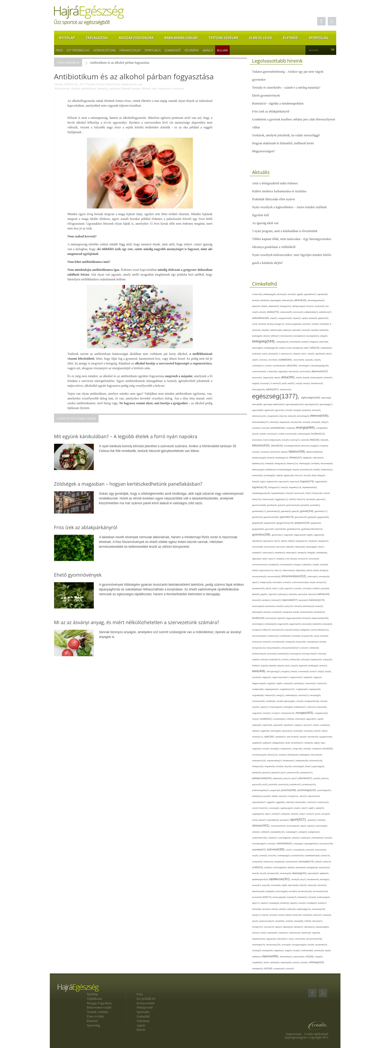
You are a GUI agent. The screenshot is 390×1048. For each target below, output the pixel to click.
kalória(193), (323, 594)
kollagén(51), (305, 630)
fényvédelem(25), (306, 470)
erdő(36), (263, 434)
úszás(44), (289, 921)
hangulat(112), (302, 541)
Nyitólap (67, 38)
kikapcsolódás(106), (320, 618)
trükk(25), (274, 909)
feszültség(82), (269, 475)
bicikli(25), (305, 342)
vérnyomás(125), (274, 944)
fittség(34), (321, 475)
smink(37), (311, 814)
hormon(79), (303, 559)
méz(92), (256, 707)
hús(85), (316, 565)
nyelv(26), (304, 737)
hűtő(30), (255, 570)
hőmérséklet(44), (287, 565)
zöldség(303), (317, 962)
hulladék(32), (307, 565)
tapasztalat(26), (314, 873)
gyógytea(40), (316, 523)
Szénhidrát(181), (285, 843)
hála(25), (284, 541)
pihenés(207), (306, 778)
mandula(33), (288, 683)
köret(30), (323, 642)
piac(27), (294, 778)
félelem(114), (293, 463)
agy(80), (300, 294)
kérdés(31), (267, 612)
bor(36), (289, 348)
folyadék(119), (295, 487)
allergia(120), (286, 306)
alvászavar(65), (286, 312)
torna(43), (303, 903)
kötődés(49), (315, 648)
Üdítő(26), (308, 921)
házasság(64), (312, 547)
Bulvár (222, 50)
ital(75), (268, 588)
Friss (59, 50)
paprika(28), (276, 772)
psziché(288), (289, 790)
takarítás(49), (301, 867)
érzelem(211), (318, 433)
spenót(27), (262, 820)
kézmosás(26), (271, 618)
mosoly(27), (276, 713)
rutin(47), (304, 808)
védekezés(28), (295, 933)
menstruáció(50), (259, 701)
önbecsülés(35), (316, 755)
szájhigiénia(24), (314, 832)
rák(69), (275, 796)
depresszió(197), (319, 371)
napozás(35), (278, 725)
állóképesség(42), (299, 306)
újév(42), (255, 921)
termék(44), (293, 891)
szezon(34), (310, 850)
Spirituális (153, 50)
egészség (114, 88)
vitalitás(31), (257, 957)
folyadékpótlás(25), (278, 493)
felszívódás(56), (327, 463)
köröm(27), (305, 648)
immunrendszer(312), (294, 576)
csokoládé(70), (258, 366)
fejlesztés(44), (318, 458)
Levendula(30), (304, 671)
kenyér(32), (319, 606)
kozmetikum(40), (279, 642)
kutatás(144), (316, 659)
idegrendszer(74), (266, 570)
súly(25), (303, 826)
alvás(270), (273, 311)
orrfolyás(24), (317, 749)
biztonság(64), (258, 348)
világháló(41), (279, 950)
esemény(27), (295, 440)
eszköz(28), (305, 440)
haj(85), (310, 535)
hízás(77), (272, 559)
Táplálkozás (97, 38)
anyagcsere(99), (285, 318)
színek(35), (263, 855)
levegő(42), (286, 671)
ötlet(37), (308, 766)
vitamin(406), (271, 956)
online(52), (307, 749)
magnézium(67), (296, 677)
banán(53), (306, 330)
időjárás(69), (301, 570)
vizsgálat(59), (257, 962)
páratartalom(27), (306, 772)
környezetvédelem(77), (291, 648)
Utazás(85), (299, 921)
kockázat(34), (327, 624)
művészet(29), (300, 719)
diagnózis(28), (268, 378)
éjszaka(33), (307, 410)
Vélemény (191, 50)
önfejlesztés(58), (302, 761)
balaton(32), (287, 330)
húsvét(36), (324, 565)
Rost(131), (264, 808)
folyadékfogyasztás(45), (261, 493)
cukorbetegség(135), (319, 365)
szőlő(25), (318, 862)
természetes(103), (321, 891)
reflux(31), (303, 796)
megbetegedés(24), (272, 689)
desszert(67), (257, 378)
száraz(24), (296, 838)
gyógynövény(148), (285, 523)
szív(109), (272, 855)
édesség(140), (259, 389)
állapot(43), (257, 306)
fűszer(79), (301, 499)
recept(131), (294, 796)
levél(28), (294, 671)
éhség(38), (297, 410)
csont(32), (269, 366)
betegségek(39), (283, 342)
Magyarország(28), (259, 683)
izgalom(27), (289, 588)
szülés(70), (327, 862)
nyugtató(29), (257, 743)
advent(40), (292, 294)
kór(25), (317, 636)
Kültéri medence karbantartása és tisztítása (279, 191)
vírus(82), (296, 950)
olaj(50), (317, 743)
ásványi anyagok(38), (293, 324)
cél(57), (304, 354)
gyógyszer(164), (303, 523)
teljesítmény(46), (259, 891)
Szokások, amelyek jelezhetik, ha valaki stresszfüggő (286, 135)
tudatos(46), (291, 909)
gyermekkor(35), (301, 517)
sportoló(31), (313, 820)
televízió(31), (322, 885)
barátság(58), (257, 336)
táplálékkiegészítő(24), (260, 879)
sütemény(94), (322, 826)
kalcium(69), (303, 594)
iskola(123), (321, 582)
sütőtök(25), (265, 832)
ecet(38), (299, 383)
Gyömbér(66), (281, 529)
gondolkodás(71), (259, 511)
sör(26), (255, 820)
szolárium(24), (268, 862)
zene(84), (304, 963)
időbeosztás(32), (289, 570)
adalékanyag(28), (270, 294)
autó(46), (315, 324)
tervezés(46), (257, 897)
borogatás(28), (298, 348)
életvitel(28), (274, 422)
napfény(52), (257, 725)
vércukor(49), (300, 939)
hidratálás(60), (321, 553)
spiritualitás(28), (273, 820)
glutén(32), (282, 505)
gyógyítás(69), (258, 523)
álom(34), (263, 312)
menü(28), (300, 701)
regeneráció (164, 88)
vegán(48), (316, 933)
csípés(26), (309, 360)
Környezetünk (105, 50)
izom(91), (298, 589)
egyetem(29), (269, 410)
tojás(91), (294, 903)
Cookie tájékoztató (316, 1034)
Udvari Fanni (104, 84)
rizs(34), (255, 808)
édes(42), (307, 383)
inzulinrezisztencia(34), (300, 582)
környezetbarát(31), (274, 648)
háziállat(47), (257, 553)
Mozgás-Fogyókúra (136, 38)
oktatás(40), (309, 743)
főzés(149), (317, 493)
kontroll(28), (296, 636)
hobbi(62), (281, 559)
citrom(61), (263, 360)
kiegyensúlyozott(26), (294, 618)
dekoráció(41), (294, 371)
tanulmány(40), (286, 873)
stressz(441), (261, 825)
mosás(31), (267, 713)
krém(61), (286, 659)
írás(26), (312, 582)
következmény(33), (259, 654)
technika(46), (276, 885)
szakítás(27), (273, 838)
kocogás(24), (257, 630)
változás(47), (299, 927)
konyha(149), (307, 636)
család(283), (285, 359)
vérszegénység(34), (299, 945)
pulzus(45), (267, 796)
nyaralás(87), (281, 737)
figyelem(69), (289, 475)
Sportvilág (319, 38)
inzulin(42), (287, 582)
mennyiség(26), (315, 695)
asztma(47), (307, 324)
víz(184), (310, 956)
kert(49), (296, 612)
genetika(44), (272, 505)
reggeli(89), (281, 802)
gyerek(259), (307, 511)
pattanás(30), (278, 778)
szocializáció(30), (298, 855)
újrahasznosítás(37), (267, 921)
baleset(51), (297, 330)
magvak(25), (308, 677)
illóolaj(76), (324, 570)
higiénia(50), (257, 559)
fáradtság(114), (282, 457)
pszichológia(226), (307, 790)
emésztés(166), (278, 428)
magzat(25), (271, 683)
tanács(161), (325, 867)
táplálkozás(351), (280, 879)
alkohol (75, 88)
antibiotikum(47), (325, 312)
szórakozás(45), (291, 862)
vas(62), (263, 933)
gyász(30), (296, 511)
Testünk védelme (223, 38)
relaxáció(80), (301, 802)
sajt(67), (312, 808)
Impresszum (294, 1034)
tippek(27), (265, 903)
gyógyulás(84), (258, 529)
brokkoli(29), (257, 354)
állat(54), (265, 306)
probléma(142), (309, 784)
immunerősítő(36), (274, 576)
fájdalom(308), (297, 451)
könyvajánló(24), (313, 642)
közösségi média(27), (310, 654)
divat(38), (306, 378)
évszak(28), (265, 452)
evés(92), (256, 452)
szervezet (178, 88)
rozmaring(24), (274, 808)
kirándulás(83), (271, 624)
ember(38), (266, 428)
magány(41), (267, 677)
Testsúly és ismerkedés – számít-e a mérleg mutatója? (286, 87)
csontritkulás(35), (279, 366)
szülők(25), (268, 867)
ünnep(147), (258, 927)
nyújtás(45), (267, 743)
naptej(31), (299, 725)
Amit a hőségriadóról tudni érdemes (275, 183)
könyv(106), (301, 642)
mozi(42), (256, 719)
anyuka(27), (297, 318)
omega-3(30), (297, 749)
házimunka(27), (268, 553)
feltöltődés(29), (271, 470)
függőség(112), (282, 499)
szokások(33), (257, 862)
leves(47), (314, 671)
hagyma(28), (289, 535)
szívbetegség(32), (284, 855)
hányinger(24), (323, 541)
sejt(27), (268, 814)
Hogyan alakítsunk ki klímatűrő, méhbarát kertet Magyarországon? (283, 147)
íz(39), (282, 588)
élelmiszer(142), (260, 416)
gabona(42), (321, 499)
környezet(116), (259, 648)
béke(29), (267, 336)
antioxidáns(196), (261, 318)
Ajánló (208, 50)
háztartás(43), (280, 553)
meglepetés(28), (315, 689)
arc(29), (255, 324)
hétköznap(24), (292, 553)
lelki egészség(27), (274, 671)
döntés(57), (328, 378)
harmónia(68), (258, 547)
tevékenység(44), (323, 897)
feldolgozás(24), (280, 463)
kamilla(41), (266, 600)
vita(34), (328, 950)
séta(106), (286, 814)
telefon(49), (312, 885)
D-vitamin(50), (272, 371)
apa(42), (305, 318)
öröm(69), (280, 766)
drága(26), (256, 383)
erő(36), (282, 434)
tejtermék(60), (294, 885)
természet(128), (305, 891)
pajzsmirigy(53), (318, 766)
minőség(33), (288, 707)
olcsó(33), (266, 749)
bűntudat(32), (273, 354)
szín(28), (255, 855)
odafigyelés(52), (278, 743)
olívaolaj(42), (275, 749)
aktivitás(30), (265, 300)
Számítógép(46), (285, 838)
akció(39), (256, 300)
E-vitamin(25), (276, 383)
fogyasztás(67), (321, 481)
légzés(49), (303, 666)
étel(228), (315, 439)
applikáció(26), (323, 318)
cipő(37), (255, 360)
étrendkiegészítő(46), (292, 446)
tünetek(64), (308, 915)
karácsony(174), (317, 600)
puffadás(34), (257, 796)
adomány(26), (282, 294)
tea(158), (266, 885)
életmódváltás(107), (261, 422)
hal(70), (277, 541)
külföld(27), (256, 666)
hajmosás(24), (268, 541)
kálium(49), (312, 594)
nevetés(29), (309, 731)
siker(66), (295, 814)
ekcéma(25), (316, 410)
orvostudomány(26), (260, 755)
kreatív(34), (264, 659)
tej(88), (285, 885)
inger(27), (256, 582)
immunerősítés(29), (259, 576)
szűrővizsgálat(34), (280, 867)
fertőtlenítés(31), (327, 470)
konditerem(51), (273, 636)
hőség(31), (298, 565)
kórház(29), (324, 636)
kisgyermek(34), (295, 624)
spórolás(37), (285, 820)
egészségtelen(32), (312, 404)
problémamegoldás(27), (261, 790)
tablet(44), (291, 867)
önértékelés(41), (289, 761)
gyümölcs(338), (262, 534)
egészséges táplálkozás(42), (274, 404)
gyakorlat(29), (286, 511)
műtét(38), (290, 719)
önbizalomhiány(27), (275, 761)
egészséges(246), (311, 397)
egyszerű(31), (280, 410)
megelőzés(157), (288, 689)
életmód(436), (319, 415)
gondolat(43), (315, 505)
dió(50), (299, 378)
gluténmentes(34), (293, 505)
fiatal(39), (280, 475)
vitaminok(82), (299, 957)
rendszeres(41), (323, 802)
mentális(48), (271, 701)
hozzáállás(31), (274, 565)
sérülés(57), (276, 814)
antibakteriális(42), (311, 312)
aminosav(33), (298, 312)
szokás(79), (325, 855)
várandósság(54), (322, 927)
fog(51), (263, 481)
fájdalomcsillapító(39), (314, 452)
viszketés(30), (319, 950)
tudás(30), (283, 909)
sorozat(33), (325, 814)
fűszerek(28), (311, 499)
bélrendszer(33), (287, 336)
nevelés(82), (298, 731)
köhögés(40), (291, 642)
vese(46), (311, 945)
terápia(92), (270, 891)
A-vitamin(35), (257, 294)
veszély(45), (257, 950)
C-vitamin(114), (286, 354)
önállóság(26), (304, 755)
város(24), (256, 933)
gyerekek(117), (321, 511)
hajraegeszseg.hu (296, 1037)
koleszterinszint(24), (292, 630)
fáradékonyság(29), (259, 458)
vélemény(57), (283, 939)
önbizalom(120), (259, 760)
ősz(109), (288, 766)
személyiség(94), (259, 843)
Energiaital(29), (322, 428)
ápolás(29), (313, 318)
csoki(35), (317, 360)
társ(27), (303, 879)
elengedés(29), (273, 416)
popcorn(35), (257, 784)
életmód (125, 88)
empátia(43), (291, 428)
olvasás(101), (286, 748)
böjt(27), (307, 348)
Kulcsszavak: (62, 88)
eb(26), (285, 383)
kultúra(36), (305, 659)
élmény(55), (316, 422)
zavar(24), (296, 962)
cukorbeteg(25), (304, 366)
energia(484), (306, 427)
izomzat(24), (307, 588)
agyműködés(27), (311, 294)
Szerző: (91, 84)
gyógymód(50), (270, 523)
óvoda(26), (283, 755)
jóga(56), (264, 594)
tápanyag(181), (300, 873)
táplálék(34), (324, 873)
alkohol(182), (301, 300)
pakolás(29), (257, 772)
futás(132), (257, 499)
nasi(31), (316, 725)
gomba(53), (305, 505)
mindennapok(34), (276, 707)
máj (154, 88)
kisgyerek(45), (283, 624)
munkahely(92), (280, 719)
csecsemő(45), (299, 360)
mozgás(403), (305, 712)
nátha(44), (256, 731)
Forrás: (117, 84)
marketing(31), (299, 683)
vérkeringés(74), (259, 945)
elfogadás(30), (285, 422)
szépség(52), (299, 844)
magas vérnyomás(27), (281, 677)
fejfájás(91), (308, 458)
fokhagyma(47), (274, 487)
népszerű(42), (287, 731)
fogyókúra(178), (260, 487)
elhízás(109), (297, 422)
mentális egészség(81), (286, 701)
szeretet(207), (259, 849)
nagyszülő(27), (311, 719)
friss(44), (326, 493)
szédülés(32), (305, 838)
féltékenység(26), (258, 470)
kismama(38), (307, 624)
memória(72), (303, 695)
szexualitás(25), (299, 850)
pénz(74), (287, 778)
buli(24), (265, 354)
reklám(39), (290, 802)
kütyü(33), (265, 666)
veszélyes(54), (268, 950)
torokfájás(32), (312, 903)
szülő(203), (258, 867)
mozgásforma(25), (321, 713)
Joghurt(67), (273, 594)
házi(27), (321, 547)
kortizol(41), (267, 642)
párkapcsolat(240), (262, 778)
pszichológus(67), (324, 790)
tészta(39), (312, 897)
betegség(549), (264, 341)
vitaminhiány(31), (286, 957)
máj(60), (279, 683)
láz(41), (288, 666)
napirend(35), (268, 725)
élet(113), (283, 416)
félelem (146, 88)
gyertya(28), (312, 517)
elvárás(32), (257, 428)
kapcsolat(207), (290, 600)
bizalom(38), (324, 342)
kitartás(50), (317, 624)
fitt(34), (315, 475)
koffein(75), (267, 630)
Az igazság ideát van (265, 223)
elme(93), (307, 422)
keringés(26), (288, 612)
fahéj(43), (285, 452)
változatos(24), (310, 927)
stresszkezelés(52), (279, 826)
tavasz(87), (257, 885)
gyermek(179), (287, 517)
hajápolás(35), (319, 535)
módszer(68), (321, 707)
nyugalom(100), (326, 737)
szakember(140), (260, 838)
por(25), (265, 784)
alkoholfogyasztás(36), (316, 300)
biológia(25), (314, 342)
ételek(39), (325, 440)
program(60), (275, 790)
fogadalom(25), (272, 481)
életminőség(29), (303, 416)
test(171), (268, 897)
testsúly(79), (292, 897)
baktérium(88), (276, 330)
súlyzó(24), (311, 826)
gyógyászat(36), (323, 517)
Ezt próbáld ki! (78, 50)
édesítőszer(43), (317, 383)
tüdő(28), (288, 915)
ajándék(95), (322, 294)
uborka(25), (327, 915)
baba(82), (266, 330)
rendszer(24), (312, 802)
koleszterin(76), (278, 630)
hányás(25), (313, 541)
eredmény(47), (273, 434)
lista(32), (321, 671)
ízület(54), (316, 588)
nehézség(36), (276, 731)
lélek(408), (259, 671)
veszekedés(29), (321, 945)
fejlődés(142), (258, 463)
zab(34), (266, 962)
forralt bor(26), (299, 493)
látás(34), (281, 666)
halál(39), (291, 541)
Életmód (290, 38)
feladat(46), (269, 463)
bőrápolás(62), (326, 348)
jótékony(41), (283, 594)
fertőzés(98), (258, 475)
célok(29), (311, 354)
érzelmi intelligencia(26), (272, 440)
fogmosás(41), (284, 481)
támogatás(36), (312, 867)
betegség (103, 88)
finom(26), (308, 475)
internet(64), (278, 582)
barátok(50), (324, 330)
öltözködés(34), (293, 755)
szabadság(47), (292, 832)
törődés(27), (322, 903)
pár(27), (284, 772)
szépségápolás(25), (311, 844)
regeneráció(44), (314, 796)
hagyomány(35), (300, 535)
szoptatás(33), (279, 862)
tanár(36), (256, 873)
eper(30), (256, 434)
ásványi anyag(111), (276, 324)
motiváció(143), (288, 713)
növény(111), (258, 737)
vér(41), (292, 939)
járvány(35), (325, 588)
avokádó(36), (324, 324)
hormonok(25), (314, 559)
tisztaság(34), (274, 903)
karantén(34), (270, 606)
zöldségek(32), (258, 968)
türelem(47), (318, 915)
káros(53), (280, 606)
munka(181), (266, 718)
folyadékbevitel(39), (309, 487)
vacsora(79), (269, 927)
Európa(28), (324, 446)
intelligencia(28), (266, 582)
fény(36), (296, 470)
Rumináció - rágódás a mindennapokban (278, 103)
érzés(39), (286, 440)
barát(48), (315, 330)
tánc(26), (263, 873)
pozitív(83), (273, 785)
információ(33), (324, 576)
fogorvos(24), (295, 481)
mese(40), (324, 701)
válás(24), (278, 927)
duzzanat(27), (265, 383)
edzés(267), (273, 389)
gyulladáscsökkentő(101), (312, 529)
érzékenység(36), (304, 434)
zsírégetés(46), (279, 968)
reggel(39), (271, 802)
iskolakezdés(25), (259, 588)
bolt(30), (282, 348)
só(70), (318, 814)
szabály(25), (303, 832)
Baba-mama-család (181, 38)
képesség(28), (257, 612)
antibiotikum (88, 88)
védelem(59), (306, 933)
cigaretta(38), (320, 354)
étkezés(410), (261, 445)
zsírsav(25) (290, 968)
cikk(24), (329, 354)
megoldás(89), (258, 695)
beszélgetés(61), (313, 336)
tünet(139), (297, 915)
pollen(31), (325, 778)
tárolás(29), (295, 879)
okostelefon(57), (297, 743)
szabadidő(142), (278, 832)
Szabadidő (173, 50)
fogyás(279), (307, 481)
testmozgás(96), (280, 897)
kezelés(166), (259, 618)
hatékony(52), (300, 547)
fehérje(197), (296, 457)
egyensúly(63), (258, 410)
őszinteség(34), (299, 766)
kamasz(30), (257, 600)
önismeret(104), (316, 760)
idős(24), (309, 570)
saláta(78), (320, 808)
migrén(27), (264, 707)
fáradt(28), (271, 458)
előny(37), (325, 422)
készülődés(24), (319, 612)
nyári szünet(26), (293, 737)
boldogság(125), (271, 348)
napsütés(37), (288, 725)
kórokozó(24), (257, 642)
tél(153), (304, 885)
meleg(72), (280, 695)
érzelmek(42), (257, 440)
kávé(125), (289, 606)
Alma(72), (310, 306)
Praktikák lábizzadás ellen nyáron (273, 199)
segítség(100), (258, 814)
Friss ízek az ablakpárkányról (271, 111)
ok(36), (288, 743)
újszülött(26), (280, 921)
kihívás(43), (307, 618)
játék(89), (256, 594)
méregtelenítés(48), (312, 701)
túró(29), (281, 915)
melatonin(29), (270, 695)
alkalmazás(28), (288, 300)
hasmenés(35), (270, 547)
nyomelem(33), (313, 737)
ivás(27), (275, 588)
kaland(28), (293, 594)
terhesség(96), (282, 891)
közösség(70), (296, 654)
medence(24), (322, 683)
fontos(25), (290, 493)
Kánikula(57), (276, 600)
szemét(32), (272, 844)
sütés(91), (256, 832)
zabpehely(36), (286, 962)
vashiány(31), (283, 933)
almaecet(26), (320, 306)
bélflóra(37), (275, 336)
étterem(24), (306, 446)
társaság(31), (325, 879)
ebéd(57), (292, 383)
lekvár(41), (323, 666)
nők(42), (324, 731)
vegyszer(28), (271, 939)
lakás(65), (273, 666)
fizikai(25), (256, 481)
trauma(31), (266, 909)
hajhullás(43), (257, 541)
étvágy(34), (315, 446)
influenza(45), (313, 576)
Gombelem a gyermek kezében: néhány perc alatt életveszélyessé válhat (293, 123)
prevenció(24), (284, 784)
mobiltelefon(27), (300, 707)
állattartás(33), (274, 306)
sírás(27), (303, 814)
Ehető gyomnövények (266, 95)
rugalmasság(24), (287, 808)
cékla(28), (297, 354)
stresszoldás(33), (293, 826)
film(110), (299, 475)
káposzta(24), (304, 600)
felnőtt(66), (316, 463)
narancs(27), (308, 725)
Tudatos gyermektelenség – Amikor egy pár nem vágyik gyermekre (287, 75)
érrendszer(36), (291, 434)
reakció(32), (283, 796)
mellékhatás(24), (291, 695)
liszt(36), (328, 671)
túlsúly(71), (257, 915)
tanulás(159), (273, 873)
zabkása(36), (275, 962)
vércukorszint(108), (314, 939)
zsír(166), (268, 968)
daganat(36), (283, 371)
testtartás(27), (303, 897)
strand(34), (322, 820)
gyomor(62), (270, 529)
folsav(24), (285, 487)
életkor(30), (292, 416)
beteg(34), (324, 336)
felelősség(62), (305, 463)
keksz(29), (298, 606)
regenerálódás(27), (259, 802)
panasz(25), (266, 772)
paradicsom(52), (293, 772)
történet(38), (257, 909)
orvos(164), (327, 748)
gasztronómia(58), (259, 505)
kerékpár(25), (277, 612)
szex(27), (289, 850)
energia (136, 88)
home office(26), (291, 559)
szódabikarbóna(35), (313, 855)
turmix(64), (273, 915)
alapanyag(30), (276, 300)
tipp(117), (256, 903)
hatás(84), (290, 547)
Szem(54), (329, 838)
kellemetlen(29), (309, 606)
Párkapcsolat (130, 50)
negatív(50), (265, 731)
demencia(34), (306, 371)
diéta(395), (288, 377)
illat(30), (316, 570)
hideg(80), (311, 553)
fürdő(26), (293, 499)
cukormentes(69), (259, 371)
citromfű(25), (273, 360)
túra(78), (265, 915)
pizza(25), (317, 778)
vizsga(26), (319, 957)
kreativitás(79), (275, 659)
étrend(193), (277, 445)
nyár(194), (269, 736)
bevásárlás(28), (295, 342)
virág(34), (288, 950)
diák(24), (277, 378)
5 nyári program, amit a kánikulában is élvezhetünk (285, 231)
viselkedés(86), (307, 951)
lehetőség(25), (313, 666)
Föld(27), (308, 493)
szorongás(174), (306, 861)
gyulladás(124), (294, 529)
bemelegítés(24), (299, 336)
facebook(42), (275, 452)
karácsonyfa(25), (258, 606)
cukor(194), (292, 365)
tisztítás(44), (285, 903)
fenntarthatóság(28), (285, 470)
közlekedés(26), (284, 654)
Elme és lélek (260, 38)
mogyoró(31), (257, 713)
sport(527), (299, 819)
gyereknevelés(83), (272, 517)
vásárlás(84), (272, 933)
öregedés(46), (270, 766)
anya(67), (274, 318)
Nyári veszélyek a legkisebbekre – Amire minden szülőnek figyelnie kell (289, 211)
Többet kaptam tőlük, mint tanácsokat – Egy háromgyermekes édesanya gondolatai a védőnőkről (291, 243)
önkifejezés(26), (258, 766)
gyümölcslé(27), (278, 535)
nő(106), (318, 731)
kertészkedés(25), (307, 612)
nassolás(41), (325, 725)
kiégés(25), (281, 618)
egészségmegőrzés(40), (295, 404)
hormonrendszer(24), (260, 565)
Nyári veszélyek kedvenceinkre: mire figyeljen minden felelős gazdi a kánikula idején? (291, 259)
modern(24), (311, 707)
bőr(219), (316, 347)
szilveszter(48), (320, 850)
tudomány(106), (319, 909)
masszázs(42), (311, 683)
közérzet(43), (272, 654)
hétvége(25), (302, 553)
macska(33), (257, 677)
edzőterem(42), (285, 389)
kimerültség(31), (258, 624)
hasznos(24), (281, 547)
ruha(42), (297, 808)
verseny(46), (287, 945)
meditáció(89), (258, 689)
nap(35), (320, 719)
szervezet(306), (276, 849)
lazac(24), (295, 666)
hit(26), (265, 559)
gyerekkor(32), (258, 517)
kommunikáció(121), (320, 630)
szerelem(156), (326, 843)
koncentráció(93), (260, 636)
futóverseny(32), (269, 499)
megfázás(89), (302, 689)
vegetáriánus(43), (259, 939)
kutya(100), (328, 659)
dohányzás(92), (317, 377)
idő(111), (278, 570)
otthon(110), (273, 755)
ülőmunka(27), (317, 921)
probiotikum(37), (296, 784)
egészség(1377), (276, 396)
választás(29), (288, 927)
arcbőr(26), (262, 324)
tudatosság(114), (304, 909)
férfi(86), (317, 470)
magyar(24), (317, 677)
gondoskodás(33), (274, 511)
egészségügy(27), (326, 404)
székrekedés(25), (318, 838)
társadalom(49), (313, 879)
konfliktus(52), (286, 636)
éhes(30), (289, 410)
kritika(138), (295, 659)
